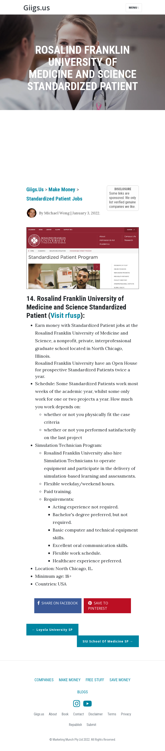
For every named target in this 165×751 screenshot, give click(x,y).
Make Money (62, 189)
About (53, 714)
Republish (75, 725)
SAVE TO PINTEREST (98, 606)
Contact (78, 714)
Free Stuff (95, 679)
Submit (91, 725)
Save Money (120, 679)
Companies (44, 679)
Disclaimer (95, 714)
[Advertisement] (82, 147)
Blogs (82, 692)
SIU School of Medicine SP (106, 641)
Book (65, 714)
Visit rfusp (65, 315)
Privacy (126, 714)
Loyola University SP (54, 630)
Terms (111, 714)
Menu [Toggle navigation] (134, 7)
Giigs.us (36, 7)
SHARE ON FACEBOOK (58, 603)
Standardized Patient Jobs (54, 199)
